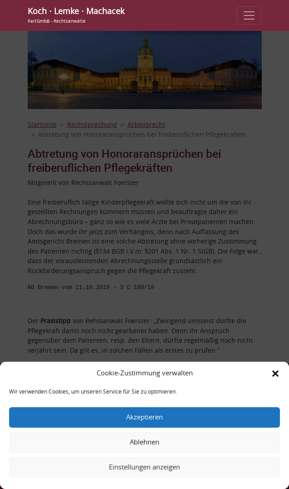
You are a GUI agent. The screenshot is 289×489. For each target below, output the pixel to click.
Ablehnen (144, 442)
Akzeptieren (144, 417)
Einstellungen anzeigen (144, 467)
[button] (275, 373)
